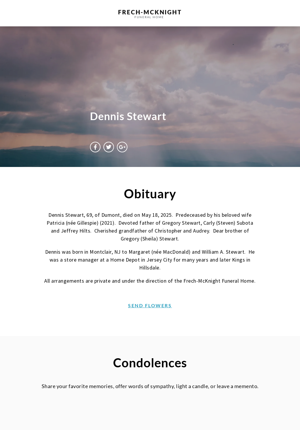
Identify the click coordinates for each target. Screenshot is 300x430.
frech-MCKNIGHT (150, 12)
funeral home (149, 17)
